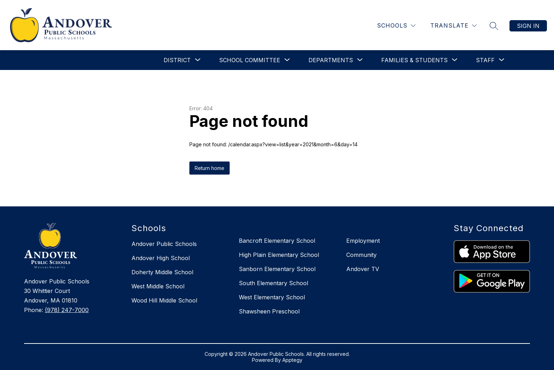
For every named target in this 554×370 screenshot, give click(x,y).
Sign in (528, 25)
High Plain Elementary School (279, 254)
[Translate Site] (453, 25)
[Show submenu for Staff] (485, 60)
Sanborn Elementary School (277, 268)
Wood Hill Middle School (164, 300)
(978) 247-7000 (67, 309)
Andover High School (160, 258)
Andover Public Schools (164, 243)
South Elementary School (273, 283)
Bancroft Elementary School (277, 240)
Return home (209, 168)
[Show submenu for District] (177, 60)
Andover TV (362, 268)
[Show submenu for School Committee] (249, 60)
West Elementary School (272, 297)
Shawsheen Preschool (269, 311)
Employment (363, 240)
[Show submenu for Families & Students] (414, 60)
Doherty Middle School (162, 272)
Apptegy (292, 360)
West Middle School (157, 286)
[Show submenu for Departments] (330, 60)
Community (361, 254)
